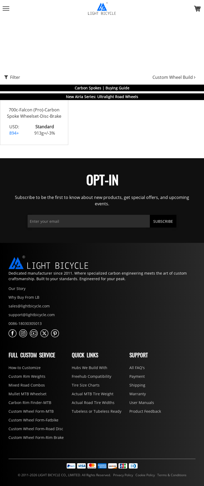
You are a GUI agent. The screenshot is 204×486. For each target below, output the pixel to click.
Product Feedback (145, 411)
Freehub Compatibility (91, 376)
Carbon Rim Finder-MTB (29, 402)
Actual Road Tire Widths (93, 402)
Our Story (17, 288)
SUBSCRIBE (163, 221)
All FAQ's (137, 367)
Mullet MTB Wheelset (27, 393)
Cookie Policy (145, 475)
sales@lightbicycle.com (29, 305)
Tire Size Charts (86, 385)
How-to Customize (24, 367)
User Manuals (141, 402)
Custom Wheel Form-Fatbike (33, 420)
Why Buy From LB (23, 297)
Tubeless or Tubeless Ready (96, 411)
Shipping (137, 385)
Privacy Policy (123, 475)
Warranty (137, 393)
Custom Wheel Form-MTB (31, 411)
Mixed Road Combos (26, 385)
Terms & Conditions (171, 475)
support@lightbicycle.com (31, 314)
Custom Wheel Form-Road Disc (35, 428)
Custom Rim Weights (26, 376)
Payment (137, 376)
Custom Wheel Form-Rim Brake (36, 437)
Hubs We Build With (89, 367)
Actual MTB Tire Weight (92, 393)
